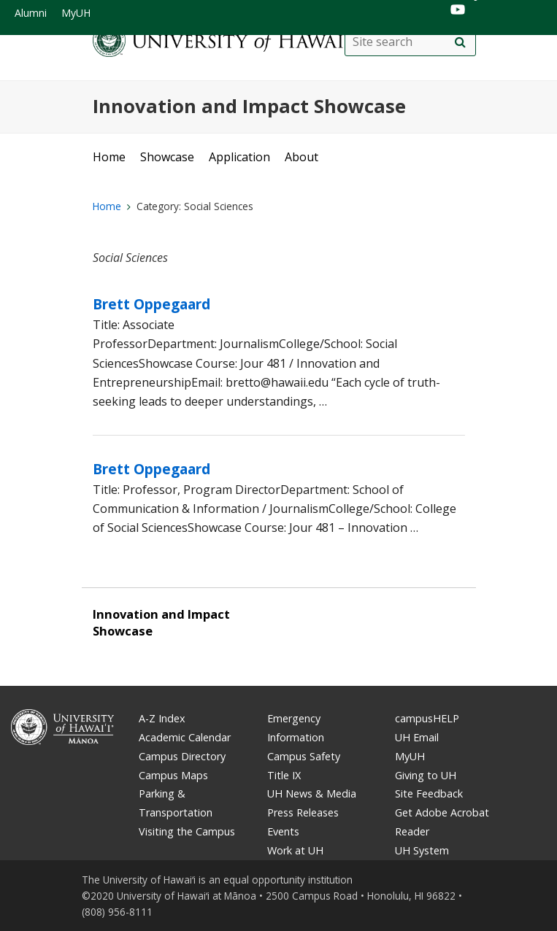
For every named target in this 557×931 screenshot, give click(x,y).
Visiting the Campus (187, 831)
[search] (460, 42)
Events (283, 831)
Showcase (167, 157)
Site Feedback (429, 793)
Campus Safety (303, 756)
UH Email (417, 737)
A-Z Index (162, 718)
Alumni (31, 13)
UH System (422, 850)
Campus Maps (173, 775)
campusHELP (427, 718)
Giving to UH (425, 775)
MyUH (76, 13)
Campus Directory (182, 756)
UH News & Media (311, 793)
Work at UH (295, 850)
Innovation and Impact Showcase (249, 106)
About (301, 157)
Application (239, 157)
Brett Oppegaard (151, 304)
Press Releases (303, 812)
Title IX (284, 775)
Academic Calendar (185, 737)
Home (109, 157)
